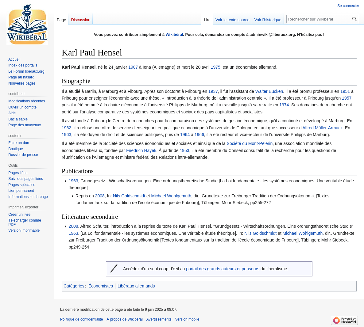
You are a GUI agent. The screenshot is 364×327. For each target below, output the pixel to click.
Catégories (74, 285)
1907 (133, 67)
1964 (185, 134)
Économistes (100, 285)
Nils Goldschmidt (129, 195)
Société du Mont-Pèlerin (250, 143)
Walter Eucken (269, 91)
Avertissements (159, 319)
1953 (184, 150)
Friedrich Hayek (141, 150)
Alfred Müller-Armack (323, 127)
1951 (345, 91)
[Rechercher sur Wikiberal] (322, 19)
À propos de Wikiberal (124, 319)
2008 (100, 195)
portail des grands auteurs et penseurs (222, 268)
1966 (199, 134)
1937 (213, 91)
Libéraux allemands (136, 285)
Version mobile (187, 319)
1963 (66, 134)
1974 (284, 104)
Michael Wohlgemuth (171, 195)
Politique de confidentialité (81, 319)
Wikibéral (174, 34)
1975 (215, 67)
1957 (346, 98)
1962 (66, 127)
